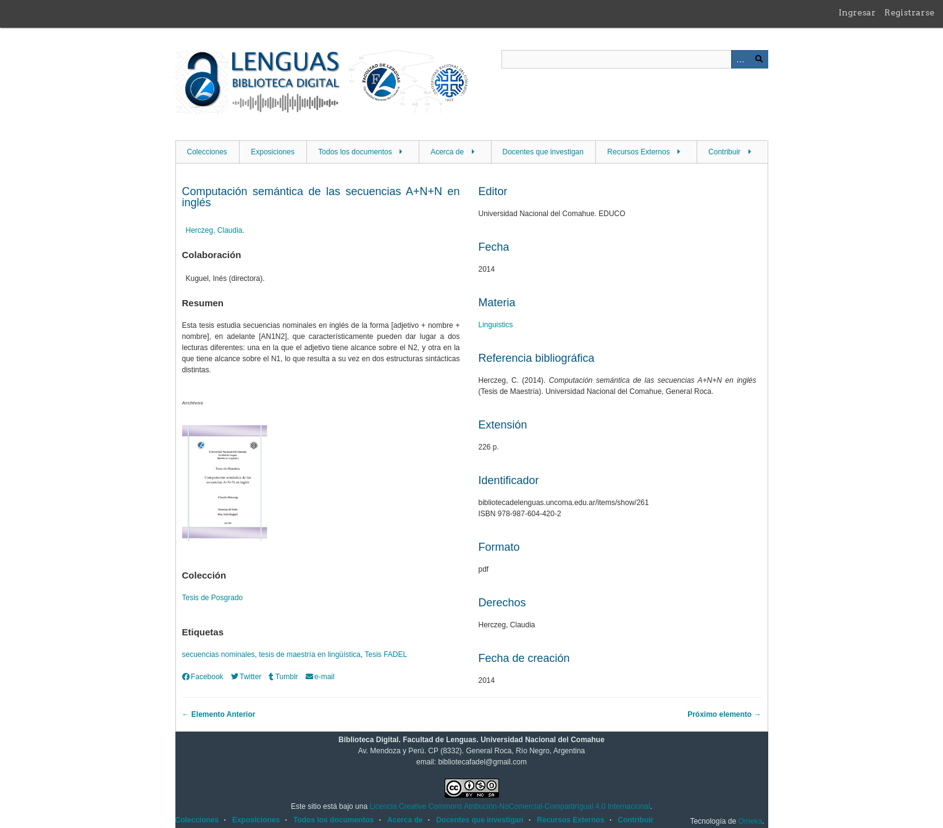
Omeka (750, 821)
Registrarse (909, 12)
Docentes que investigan (543, 152)
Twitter (246, 676)
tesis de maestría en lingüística (310, 654)
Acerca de (447, 152)
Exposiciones (273, 152)
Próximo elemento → (724, 714)
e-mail (320, 676)
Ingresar (857, 12)
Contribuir (724, 152)
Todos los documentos (355, 152)
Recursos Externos (638, 152)
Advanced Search (740, 59)
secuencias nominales (218, 654)
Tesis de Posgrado (212, 597)
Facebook (203, 676)
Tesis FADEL (385, 654)
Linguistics (496, 324)
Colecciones (207, 152)
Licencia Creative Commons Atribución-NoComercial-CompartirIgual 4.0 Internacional (509, 806)
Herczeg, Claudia (214, 230)
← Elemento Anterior (219, 714)
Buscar (759, 59)
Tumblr (283, 676)
